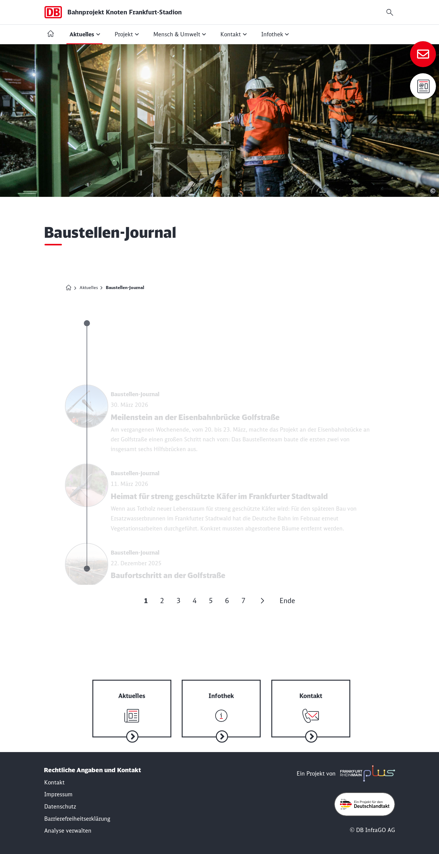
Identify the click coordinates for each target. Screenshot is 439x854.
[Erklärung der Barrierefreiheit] (77, 818)
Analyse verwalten (67, 830)
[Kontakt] (54, 782)
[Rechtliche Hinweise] (58, 794)
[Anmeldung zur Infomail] (423, 86)
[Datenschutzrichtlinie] (60, 806)
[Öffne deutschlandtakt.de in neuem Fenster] (364, 804)
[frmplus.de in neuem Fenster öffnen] (366, 773)
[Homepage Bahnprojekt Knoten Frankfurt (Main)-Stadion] (69, 287)
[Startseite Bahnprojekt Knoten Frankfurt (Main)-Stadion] (50, 34)
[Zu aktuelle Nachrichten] (131, 703)
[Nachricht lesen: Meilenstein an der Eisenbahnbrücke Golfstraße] (218, 419)
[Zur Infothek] (221, 703)
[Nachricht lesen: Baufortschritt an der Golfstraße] (218, 573)
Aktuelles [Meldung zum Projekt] (89, 287)
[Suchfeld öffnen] (390, 12)
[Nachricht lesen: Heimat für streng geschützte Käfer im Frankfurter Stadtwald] (218, 498)
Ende (287, 600)
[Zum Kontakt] (423, 54)
